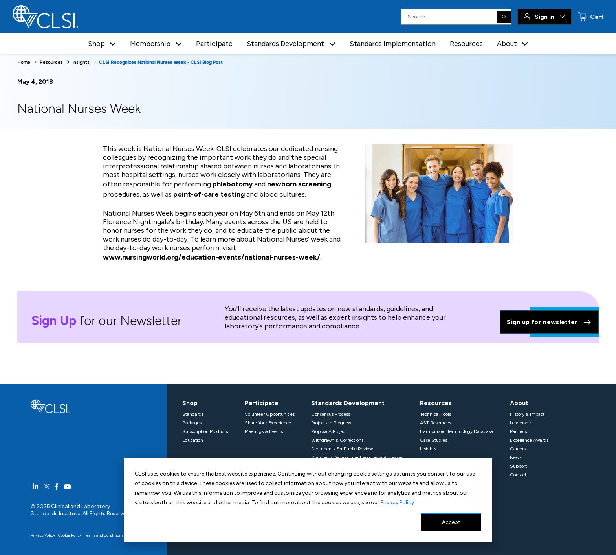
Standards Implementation (393, 43)
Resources (466, 43)
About (519, 403)
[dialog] (308, 500)
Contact (518, 475)
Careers (518, 449)
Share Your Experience (268, 423)
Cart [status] (596, 16)
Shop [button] (96, 43)
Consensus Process (330, 414)
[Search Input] (456, 17)
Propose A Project (329, 431)
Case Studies (433, 440)
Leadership (521, 423)
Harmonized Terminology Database (456, 431)
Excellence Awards (529, 440)
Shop (190, 403)
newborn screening (299, 184)
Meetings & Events (264, 431)
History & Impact (527, 414)
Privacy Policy (397, 502)
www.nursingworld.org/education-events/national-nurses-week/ (211, 257)
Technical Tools (435, 414)
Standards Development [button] (285, 43)
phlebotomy (233, 184)
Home (23, 62)
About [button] (507, 43)
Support (518, 466)
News (515, 457)
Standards (193, 414)
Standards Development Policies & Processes (357, 457)
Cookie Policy (70, 535)
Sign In (544, 16)
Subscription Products (205, 431)
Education (192, 440)
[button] (113, 44)
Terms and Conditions (104, 535)
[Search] (504, 17)
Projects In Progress (331, 423)
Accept (451, 522)
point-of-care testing (209, 194)
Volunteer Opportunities (270, 414)
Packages (192, 423)
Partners (518, 431)
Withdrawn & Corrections (337, 440)
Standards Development (348, 403)
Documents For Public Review (342, 449)
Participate (214, 43)
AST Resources (435, 423)
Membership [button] (150, 43)
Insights (81, 62)
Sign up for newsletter (549, 322)
